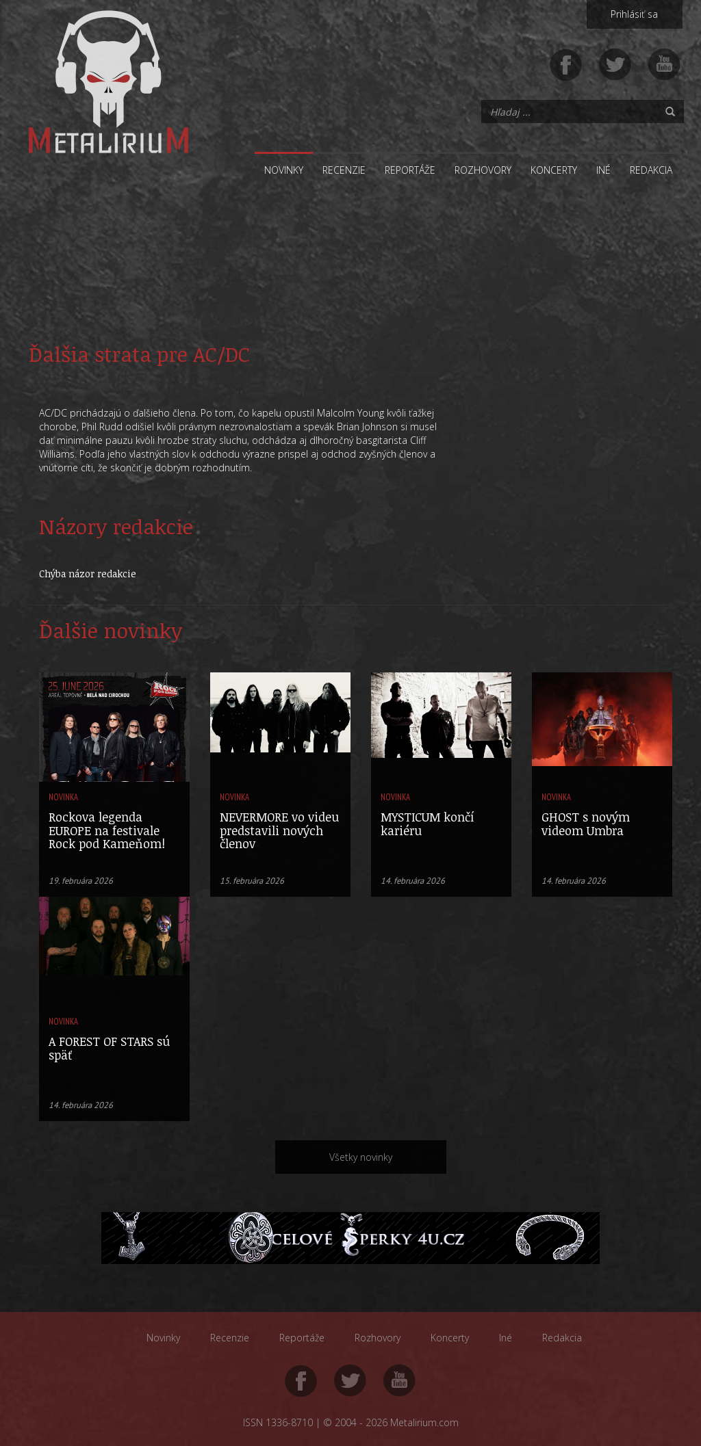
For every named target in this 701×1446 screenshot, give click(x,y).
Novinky (283, 169)
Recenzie (344, 169)
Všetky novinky (360, 1157)
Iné (603, 169)
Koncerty (554, 169)
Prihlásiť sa (634, 14)
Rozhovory (483, 169)
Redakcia (651, 169)
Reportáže (410, 169)
